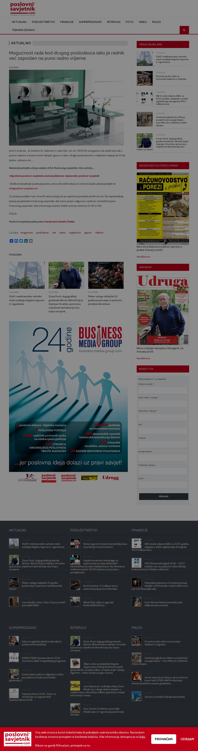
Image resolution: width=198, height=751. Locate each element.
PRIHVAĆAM (164, 739)
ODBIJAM (187, 739)
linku (142, 737)
